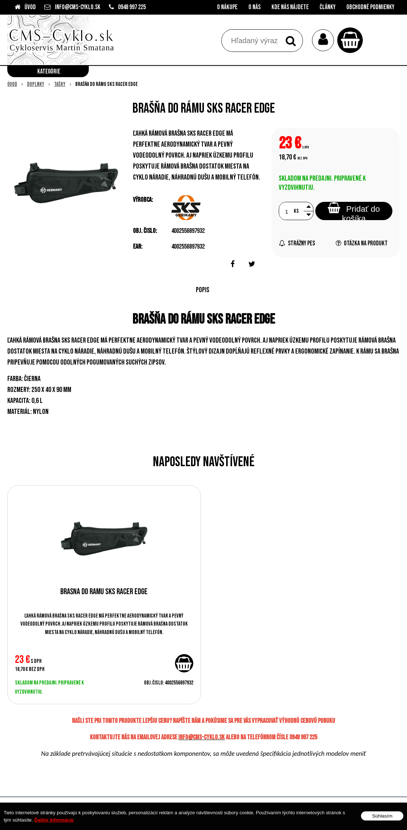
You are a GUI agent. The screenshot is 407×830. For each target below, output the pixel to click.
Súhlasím (382, 816)
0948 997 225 (132, 7)
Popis (202, 290)
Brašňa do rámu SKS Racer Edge (104, 592)
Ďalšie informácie (54, 820)
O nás (254, 7)
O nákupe (227, 7)
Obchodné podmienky (370, 7)
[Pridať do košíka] (184, 663)
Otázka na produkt (362, 243)
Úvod (30, 7)
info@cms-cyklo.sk (77, 7)
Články (327, 7)
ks (296, 211)
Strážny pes (297, 243)
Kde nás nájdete (290, 7)
